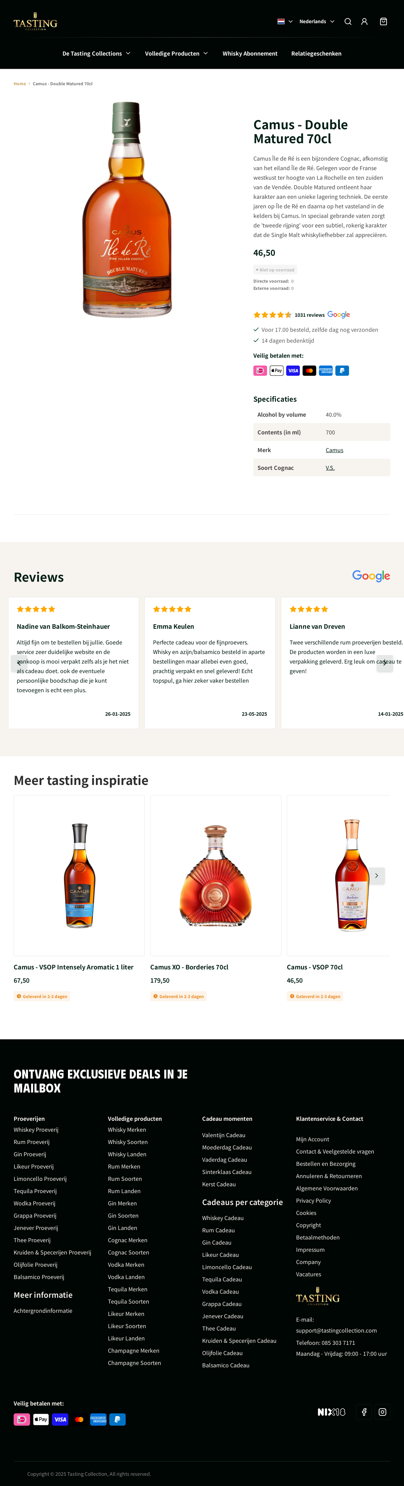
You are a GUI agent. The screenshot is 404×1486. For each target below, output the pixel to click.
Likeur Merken (126, 1313)
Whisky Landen (127, 1154)
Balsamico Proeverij (39, 1277)
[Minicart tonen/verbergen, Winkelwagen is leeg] (383, 21)
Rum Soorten (125, 1178)
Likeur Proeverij (34, 1166)
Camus (334, 450)
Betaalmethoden (318, 1237)
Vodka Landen (126, 1277)
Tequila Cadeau (222, 1279)
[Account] (364, 21)
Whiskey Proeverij (36, 1129)
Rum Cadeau (218, 1230)
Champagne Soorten (134, 1362)
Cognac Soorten (128, 1252)
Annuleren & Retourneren (329, 1176)
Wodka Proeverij (34, 1203)
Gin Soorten (123, 1215)
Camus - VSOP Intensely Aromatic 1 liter (74, 966)
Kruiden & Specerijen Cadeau (239, 1340)
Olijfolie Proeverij (35, 1264)
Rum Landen (124, 1191)
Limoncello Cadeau (227, 1267)
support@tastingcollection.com (336, 1330)
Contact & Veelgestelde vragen (335, 1151)
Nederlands (317, 21)
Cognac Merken (128, 1240)
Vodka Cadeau (220, 1291)
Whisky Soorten (128, 1142)
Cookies (306, 1212)
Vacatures (308, 1274)
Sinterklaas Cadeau (227, 1172)
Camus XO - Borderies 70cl (189, 966)
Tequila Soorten (128, 1301)
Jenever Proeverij (36, 1227)
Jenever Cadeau (222, 1316)
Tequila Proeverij (35, 1191)
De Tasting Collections (92, 53)
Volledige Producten (172, 53)
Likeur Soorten (127, 1326)
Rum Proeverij (32, 1142)
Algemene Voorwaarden (327, 1188)
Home (20, 83)
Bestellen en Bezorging (326, 1163)
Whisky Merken (127, 1129)
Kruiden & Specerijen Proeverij (52, 1252)
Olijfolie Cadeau (222, 1353)
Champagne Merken (133, 1350)
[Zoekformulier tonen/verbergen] (348, 21)
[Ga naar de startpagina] (35, 21)
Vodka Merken (126, 1264)
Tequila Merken (128, 1289)
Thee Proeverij (32, 1240)
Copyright (308, 1225)
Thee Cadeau (219, 1328)
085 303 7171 (338, 1342)
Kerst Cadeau (219, 1184)
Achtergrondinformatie (43, 1310)
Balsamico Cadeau (226, 1365)
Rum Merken (124, 1166)
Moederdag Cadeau (227, 1147)
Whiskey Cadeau (223, 1218)
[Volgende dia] (385, 663)
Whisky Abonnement (250, 53)
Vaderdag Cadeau (224, 1159)
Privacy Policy (313, 1200)
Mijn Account (312, 1139)
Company (308, 1262)
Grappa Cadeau (222, 1303)
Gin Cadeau (217, 1242)
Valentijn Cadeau (224, 1135)
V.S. (330, 467)
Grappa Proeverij (35, 1215)
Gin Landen (122, 1227)
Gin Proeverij (30, 1154)
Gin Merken (122, 1203)
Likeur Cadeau (220, 1254)
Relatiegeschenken (316, 53)
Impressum (310, 1249)
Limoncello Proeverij (40, 1178)
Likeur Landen (126, 1338)
